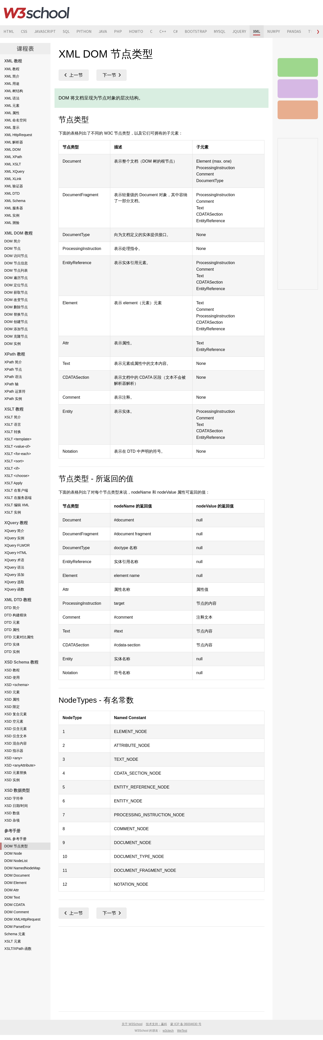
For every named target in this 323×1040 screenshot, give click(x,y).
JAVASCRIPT (45, 31)
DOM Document (17, 875)
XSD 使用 (12, 677)
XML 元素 (11, 106)
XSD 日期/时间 (16, 806)
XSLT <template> (18, 439)
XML (257, 31)
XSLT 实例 (12, 512)
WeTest (182, 1030)
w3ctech (168, 1030)
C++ (163, 31)
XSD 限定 (12, 707)
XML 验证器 (13, 186)
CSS (24, 31)
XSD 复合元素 (15, 714)
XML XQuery (14, 171)
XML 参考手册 (15, 839)
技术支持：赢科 (156, 1024)
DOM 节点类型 (16, 846)
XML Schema (14, 201)
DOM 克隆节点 (16, 336)
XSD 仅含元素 (15, 729)
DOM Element (15, 883)
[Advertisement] (161, 968)
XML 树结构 (13, 91)
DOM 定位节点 (16, 285)
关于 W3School (132, 1024)
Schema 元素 (14, 934)
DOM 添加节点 (16, 329)
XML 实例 (11, 215)
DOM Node (13, 853)
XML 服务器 (13, 208)
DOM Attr (11, 890)
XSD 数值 (12, 813)
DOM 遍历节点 (16, 278)
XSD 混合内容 (15, 743)
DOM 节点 (12, 248)
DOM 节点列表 (16, 270)
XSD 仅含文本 (15, 736)
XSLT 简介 (12, 417)
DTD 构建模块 (15, 615)
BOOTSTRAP (196, 31)
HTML (9, 31)
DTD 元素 (12, 622)
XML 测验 (11, 223)
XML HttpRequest (18, 135)
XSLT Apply (13, 483)
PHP (119, 31)
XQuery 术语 (14, 560)
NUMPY (274, 31)
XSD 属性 (12, 699)
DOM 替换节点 (16, 314)
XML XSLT (12, 164)
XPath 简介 (13, 362)
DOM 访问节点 (16, 256)
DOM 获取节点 (16, 292)
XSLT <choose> (16, 476)
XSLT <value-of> (17, 446)
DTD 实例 (12, 652)
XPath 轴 (11, 384)
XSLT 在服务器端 (18, 498)
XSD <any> (13, 758)
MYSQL (220, 31)
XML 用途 (11, 84)
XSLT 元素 (12, 941)
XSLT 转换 (12, 432)
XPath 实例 (13, 399)
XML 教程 (11, 69)
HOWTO (137, 31)
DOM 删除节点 (16, 307)
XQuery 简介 (14, 531)
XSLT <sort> (14, 461)
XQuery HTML (15, 553)
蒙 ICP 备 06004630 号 (185, 1024)
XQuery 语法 (14, 567)
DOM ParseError (17, 927)
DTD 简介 (12, 608)
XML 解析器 (13, 142)
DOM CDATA (14, 905)
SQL (66, 31)
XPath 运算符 (14, 391)
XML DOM (12, 149)
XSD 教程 (12, 670)
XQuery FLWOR (17, 545)
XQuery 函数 (14, 589)
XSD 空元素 (13, 721)
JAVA (103, 31)
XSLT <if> (12, 468)
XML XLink (12, 179)
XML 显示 (11, 127)
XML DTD (12, 193)
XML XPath (13, 157)
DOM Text (12, 897)
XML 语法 (11, 98)
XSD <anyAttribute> (20, 765)
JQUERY (240, 31)
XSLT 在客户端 (16, 490)
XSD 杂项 (12, 820)
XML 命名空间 (15, 120)
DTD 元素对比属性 (19, 637)
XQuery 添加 (14, 575)
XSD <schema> (16, 685)
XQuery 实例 (14, 538)
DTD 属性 (12, 630)
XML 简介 (11, 76)
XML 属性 (11, 113)
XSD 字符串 (13, 798)
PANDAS (295, 31)
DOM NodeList (16, 861)
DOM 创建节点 (16, 322)
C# (176, 31)
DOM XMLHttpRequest (22, 919)
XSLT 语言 (12, 424)
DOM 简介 (12, 241)
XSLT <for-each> (17, 454)
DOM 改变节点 (16, 300)
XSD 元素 (12, 692)
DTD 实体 (12, 644)
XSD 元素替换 (15, 773)
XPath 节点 (13, 369)
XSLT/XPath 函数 (18, 949)
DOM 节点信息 (16, 263)
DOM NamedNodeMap (22, 868)
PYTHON (84, 31)
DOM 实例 (12, 344)
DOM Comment (16, 912)
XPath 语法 (13, 377)
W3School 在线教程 (36, 12)
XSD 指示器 (13, 751)
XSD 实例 (12, 780)
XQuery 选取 (14, 582)
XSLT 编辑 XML (16, 505)
